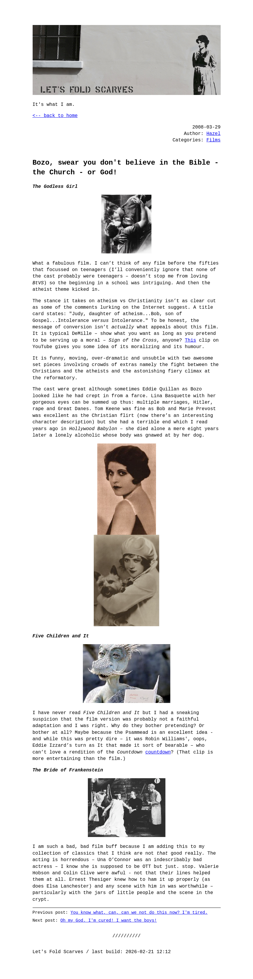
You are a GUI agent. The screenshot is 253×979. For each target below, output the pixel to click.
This (190, 340)
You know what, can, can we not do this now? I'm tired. (139, 912)
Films (213, 140)
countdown (158, 752)
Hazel (213, 134)
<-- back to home (55, 116)
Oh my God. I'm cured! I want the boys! (108, 920)
